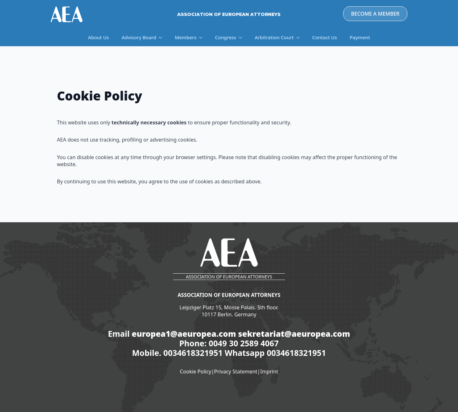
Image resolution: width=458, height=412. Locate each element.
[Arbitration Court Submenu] (300, 37)
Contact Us (324, 37)
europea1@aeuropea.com (184, 333)
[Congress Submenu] (242, 37)
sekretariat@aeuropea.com (294, 333)
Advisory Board (139, 37)
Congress (225, 37)
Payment (360, 37)
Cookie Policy (195, 371)
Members (185, 37)
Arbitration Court (274, 37)
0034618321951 (194, 352)
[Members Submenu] (203, 37)
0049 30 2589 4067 (244, 343)
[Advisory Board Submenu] (162, 37)
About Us (98, 37)
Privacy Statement (236, 371)
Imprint (269, 371)
